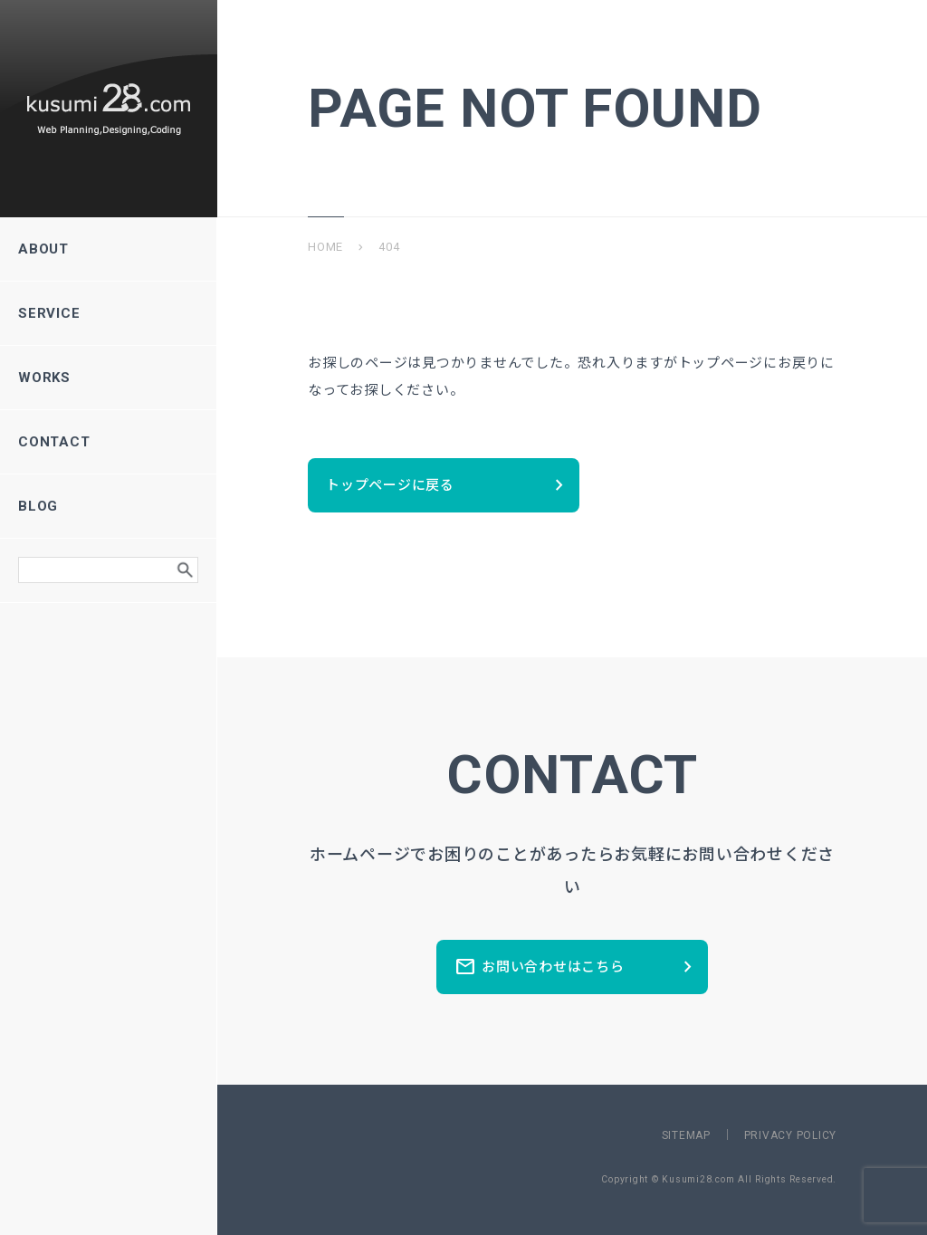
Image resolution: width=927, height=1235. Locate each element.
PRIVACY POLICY (790, 1135)
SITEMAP (686, 1135)
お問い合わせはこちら (576, 967)
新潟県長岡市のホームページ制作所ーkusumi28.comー (108, 108)
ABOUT (108, 249)
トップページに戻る (448, 485)
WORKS (108, 377)
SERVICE (108, 313)
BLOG (108, 506)
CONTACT (108, 442)
